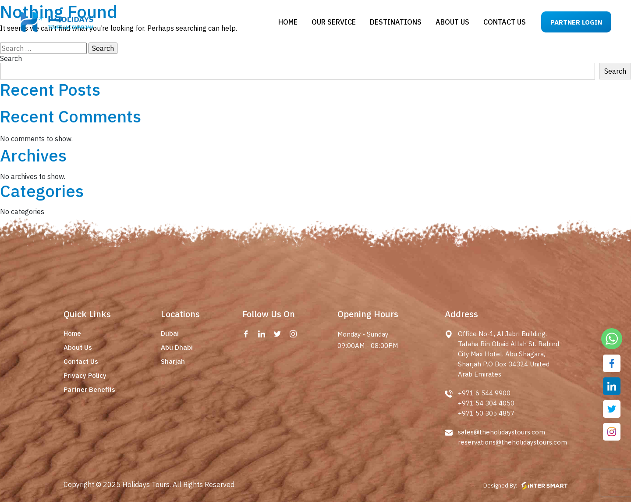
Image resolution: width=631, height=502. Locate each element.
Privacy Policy (85, 375)
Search (11, 58)
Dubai (170, 333)
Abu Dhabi (177, 347)
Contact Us (81, 361)
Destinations (396, 22)
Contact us (504, 22)
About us (452, 22)
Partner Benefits (89, 389)
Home (288, 22)
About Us (78, 347)
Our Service (334, 22)
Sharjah (173, 361)
